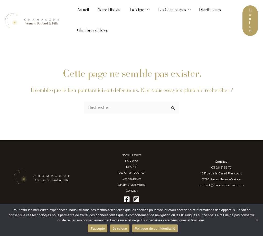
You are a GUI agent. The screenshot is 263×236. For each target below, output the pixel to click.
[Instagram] (136, 199)
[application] (147, 10)
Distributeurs (210, 10)
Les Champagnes (174, 10)
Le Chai (131, 167)
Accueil (83, 10)
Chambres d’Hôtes (92, 30)
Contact (132, 190)
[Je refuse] (256, 219)
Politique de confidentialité (155, 228)
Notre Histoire (109, 10)
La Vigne (139, 10)
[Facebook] (127, 199)
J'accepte (97, 228)
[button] (250, 20)
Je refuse (119, 228)
